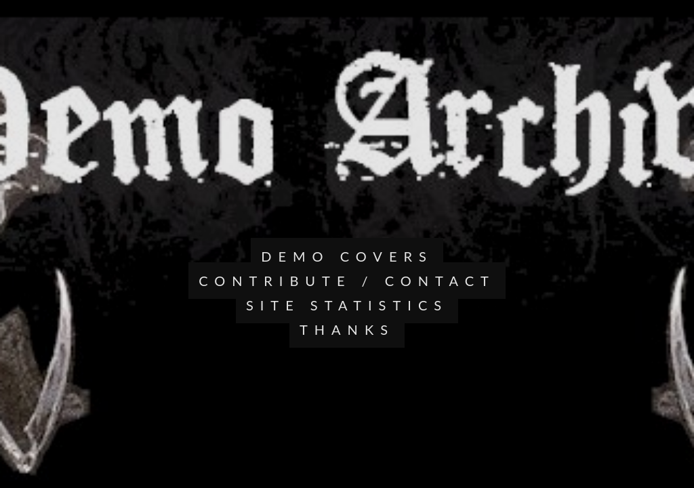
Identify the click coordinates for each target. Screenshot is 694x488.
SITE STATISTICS (347, 305)
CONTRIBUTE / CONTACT (347, 280)
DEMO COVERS (347, 256)
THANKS (347, 329)
